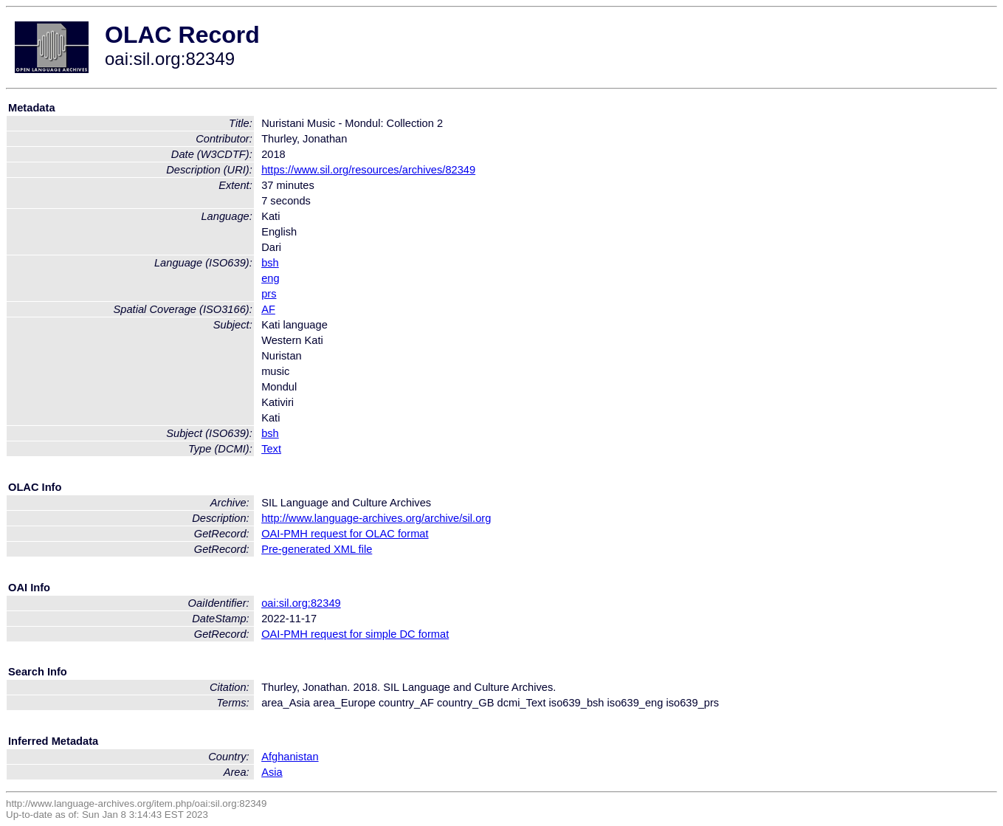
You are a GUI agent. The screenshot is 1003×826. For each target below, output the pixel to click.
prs (268, 294)
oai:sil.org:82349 (301, 603)
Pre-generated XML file (316, 549)
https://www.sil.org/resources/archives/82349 (368, 170)
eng (270, 278)
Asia (272, 772)
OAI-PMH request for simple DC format (355, 634)
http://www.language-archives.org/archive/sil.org (376, 518)
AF (268, 309)
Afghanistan (289, 757)
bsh (270, 263)
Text (271, 449)
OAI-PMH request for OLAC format (344, 534)
